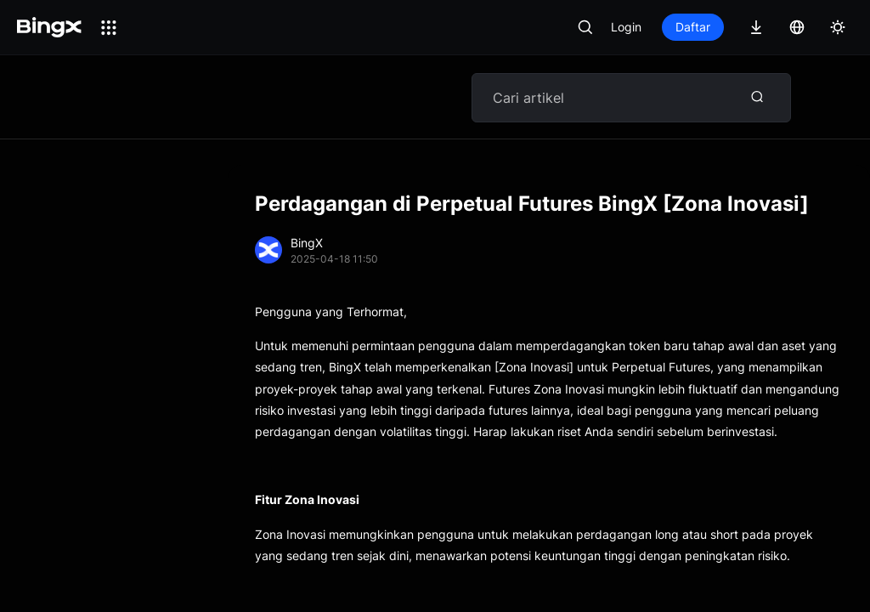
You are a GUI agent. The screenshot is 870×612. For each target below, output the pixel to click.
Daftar (692, 27)
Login (626, 27)
